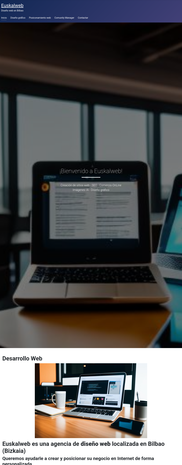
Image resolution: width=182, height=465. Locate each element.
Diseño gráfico (17, 17)
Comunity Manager (64, 17)
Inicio (4, 17)
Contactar (83, 17)
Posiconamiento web (40, 17)
